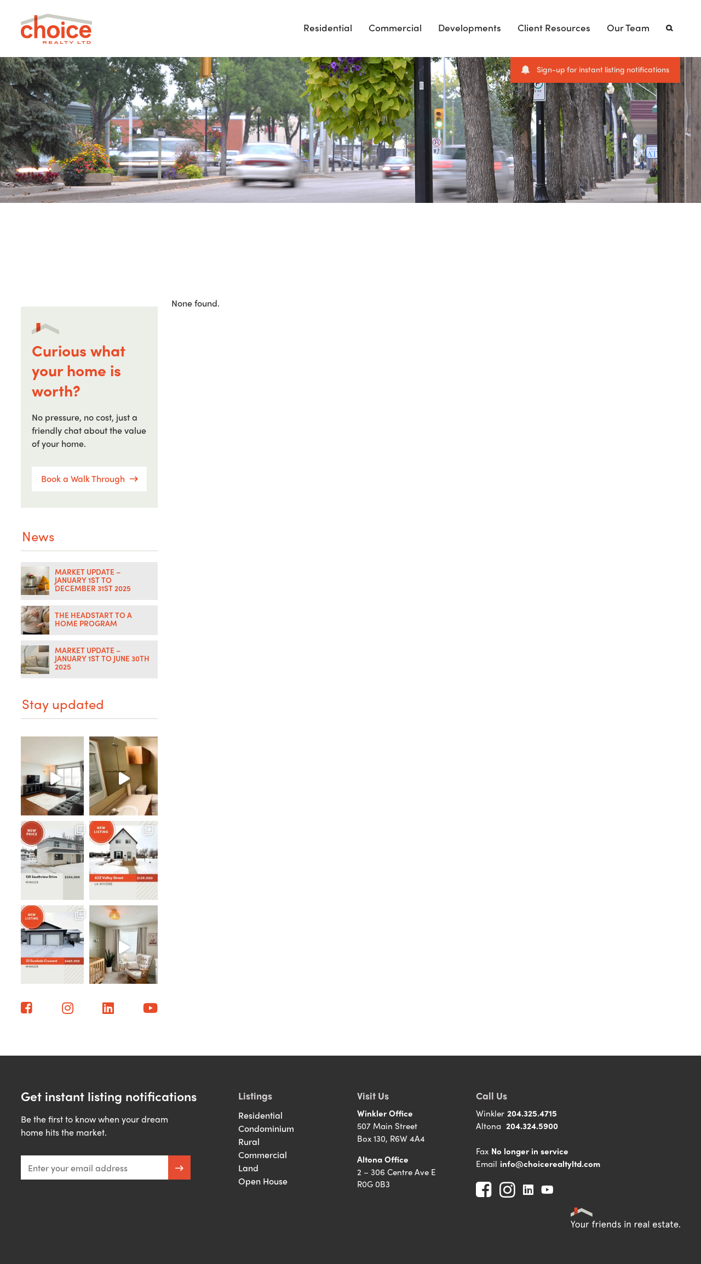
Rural (249, 1141)
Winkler (490, 1113)
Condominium (266, 1128)
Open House (263, 1181)
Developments (469, 27)
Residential (327, 27)
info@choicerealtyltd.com (550, 1164)
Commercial (395, 27)
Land (248, 1167)
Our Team (628, 27)
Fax (482, 1151)
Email (486, 1164)
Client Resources (554, 27)
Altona (488, 1126)
